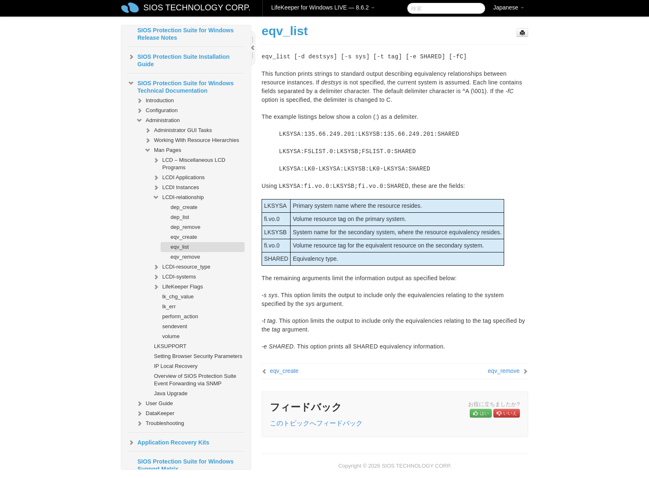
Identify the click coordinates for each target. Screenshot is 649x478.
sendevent (174, 326)
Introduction (155, 101)
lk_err (169, 306)
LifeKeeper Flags (177, 287)
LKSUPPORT (170, 346)
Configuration (157, 110)
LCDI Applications (178, 178)
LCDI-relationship (178, 197)
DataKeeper (155, 413)
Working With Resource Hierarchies (191, 140)
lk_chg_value (178, 296)
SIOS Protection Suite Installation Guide (178, 59)
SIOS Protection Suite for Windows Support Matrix (185, 465)
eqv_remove (185, 257)
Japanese (508, 7)
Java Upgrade (170, 393)
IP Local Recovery (175, 366)
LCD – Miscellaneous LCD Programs (188, 163)
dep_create (184, 207)
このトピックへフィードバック (316, 423)
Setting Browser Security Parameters (198, 356)
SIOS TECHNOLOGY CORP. (196, 7)
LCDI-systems (174, 277)
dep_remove (185, 227)
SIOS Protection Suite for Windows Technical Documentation (180, 86)
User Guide (154, 403)
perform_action (180, 316)
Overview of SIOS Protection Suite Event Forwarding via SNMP (195, 380)
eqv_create (184, 237)
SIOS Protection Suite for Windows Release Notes (185, 34)
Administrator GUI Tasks (178, 130)
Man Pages (162, 150)
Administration (158, 120)
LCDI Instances (175, 187)
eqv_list (180, 247)
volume (171, 336)
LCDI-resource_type (181, 267)
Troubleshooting (160, 423)
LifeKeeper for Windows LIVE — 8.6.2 (323, 7)
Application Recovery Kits (168, 442)
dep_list (180, 217)
